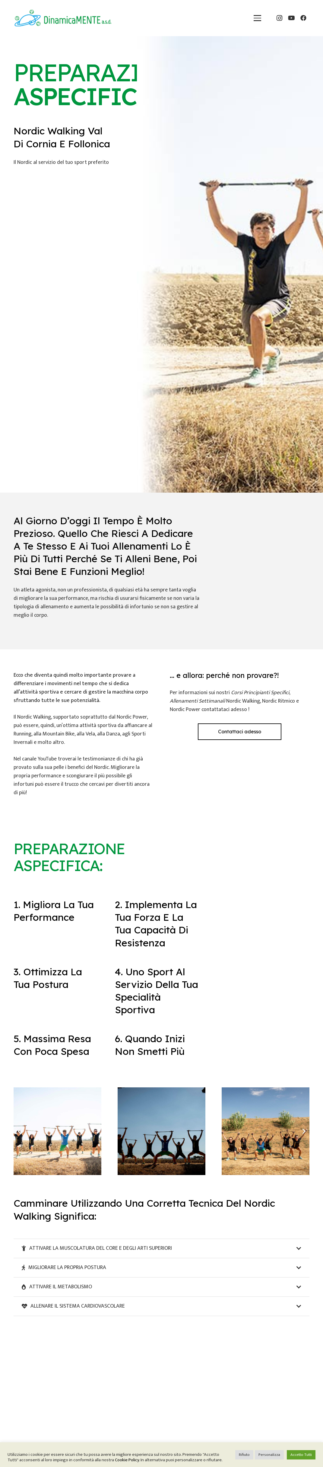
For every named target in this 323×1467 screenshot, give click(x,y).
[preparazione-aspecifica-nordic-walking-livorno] (265, 1131)
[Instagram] (279, 18)
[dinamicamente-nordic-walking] (63, 18)
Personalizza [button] (269, 1454)
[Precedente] (19, 1131)
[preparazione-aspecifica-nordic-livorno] (57, 1131)
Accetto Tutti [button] (301, 1454)
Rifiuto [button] (244, 1454)
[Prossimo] (303, 1131)
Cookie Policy (127, 1460)
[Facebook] (303, 18)
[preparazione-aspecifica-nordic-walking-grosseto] (161, 1131)
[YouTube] (291, 18)
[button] (257, 18)
